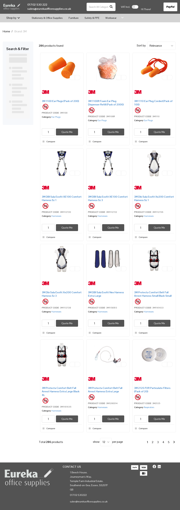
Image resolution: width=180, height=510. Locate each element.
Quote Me (67, 132)
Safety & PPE (92, 18)
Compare (48, 141)
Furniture (74, 18)
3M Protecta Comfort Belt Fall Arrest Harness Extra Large (105, 389)
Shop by (11, 18)
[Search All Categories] (101, 7)
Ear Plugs (55, 117)
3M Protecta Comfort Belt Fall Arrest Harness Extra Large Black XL (60, 391)
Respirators (149, 407)
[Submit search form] (111, 7)
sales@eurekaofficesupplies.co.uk (49, 9)
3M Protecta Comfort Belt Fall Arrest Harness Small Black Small (152, 294)
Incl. (125, 6)
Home (6, 31)
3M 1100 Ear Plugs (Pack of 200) (60, 101)
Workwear (110, 18)
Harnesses (56, 216)
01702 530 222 (37, 5)
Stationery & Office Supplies (47, 18)
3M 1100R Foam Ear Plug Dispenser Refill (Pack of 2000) (106, 102)
